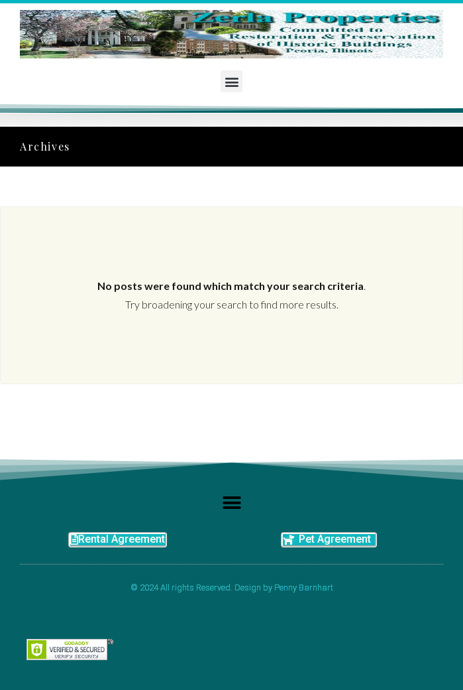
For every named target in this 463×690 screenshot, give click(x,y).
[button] (231, 81)
